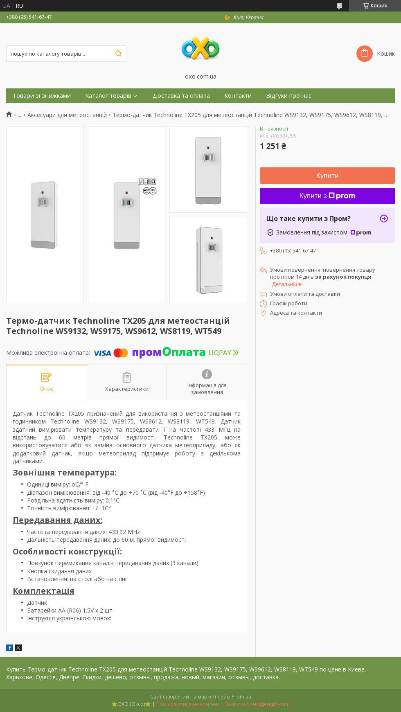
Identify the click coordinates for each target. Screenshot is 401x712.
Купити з (328, 196)
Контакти (238, 95)
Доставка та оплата (181, 95)
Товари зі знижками (41, 95)
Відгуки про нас (288, 95)
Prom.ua (241, 696)
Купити (327, 176)
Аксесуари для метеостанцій (67, 115)
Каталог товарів (108, 95)
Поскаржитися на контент (187, 704)
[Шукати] (118, 53)
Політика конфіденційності (257, 704)
